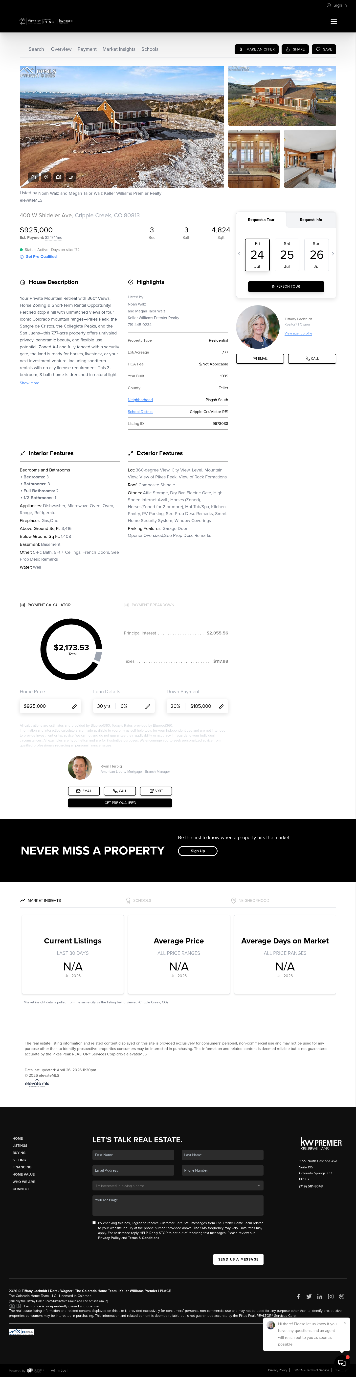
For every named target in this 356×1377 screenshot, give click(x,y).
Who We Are (24, 1182)
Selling (19, 1160)
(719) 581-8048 (311, 1186)
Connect (21, 1189)
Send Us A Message (238, 1259)
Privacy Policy (109, 1238)
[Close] (345, 1323)
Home (18, 1138)
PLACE (165, 1291)
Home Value (24, 1174)
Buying (19, 1153)
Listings (20, 1146)
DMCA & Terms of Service (311, 1370)
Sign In (337, 5)
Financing (22, 1167)
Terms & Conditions (143, 1238)
